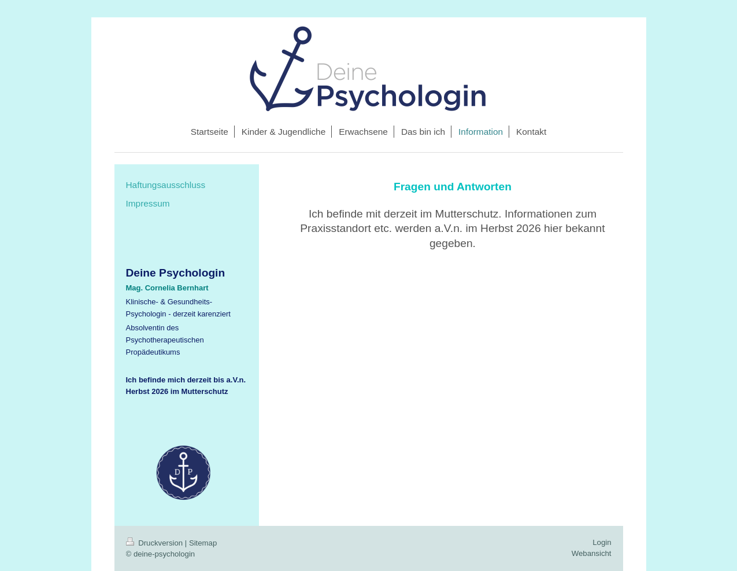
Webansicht (592, 553)
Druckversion (155, 543)
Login (601, 542)
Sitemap (203, 543)
